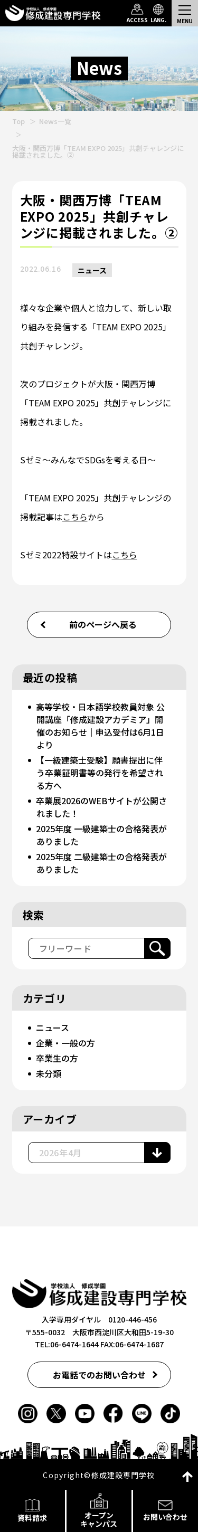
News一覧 (55, 121)
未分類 (48, 1073)
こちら (75, 516)
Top (18, 121)
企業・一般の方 (65, 1042)
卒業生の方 (57, 1058)
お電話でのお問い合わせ (99, 1374)
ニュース (92, 270)
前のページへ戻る (103, 624)
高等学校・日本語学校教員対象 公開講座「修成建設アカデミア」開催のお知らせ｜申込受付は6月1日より (100, 725)
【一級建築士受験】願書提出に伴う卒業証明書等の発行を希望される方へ (99, 773)
